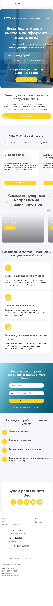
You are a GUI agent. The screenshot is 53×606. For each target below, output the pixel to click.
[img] (5, 567)
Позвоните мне (26, 429)
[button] (26, 79)
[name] (26, 413)
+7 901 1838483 (15, 566)
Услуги (4, 546)
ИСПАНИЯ (9, 252)
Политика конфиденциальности (11, 592)
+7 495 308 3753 (16, 558)
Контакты (38, 550)
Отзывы (38, 546)
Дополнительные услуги (10, 552)
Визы (4, 549)
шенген (17, 167)
